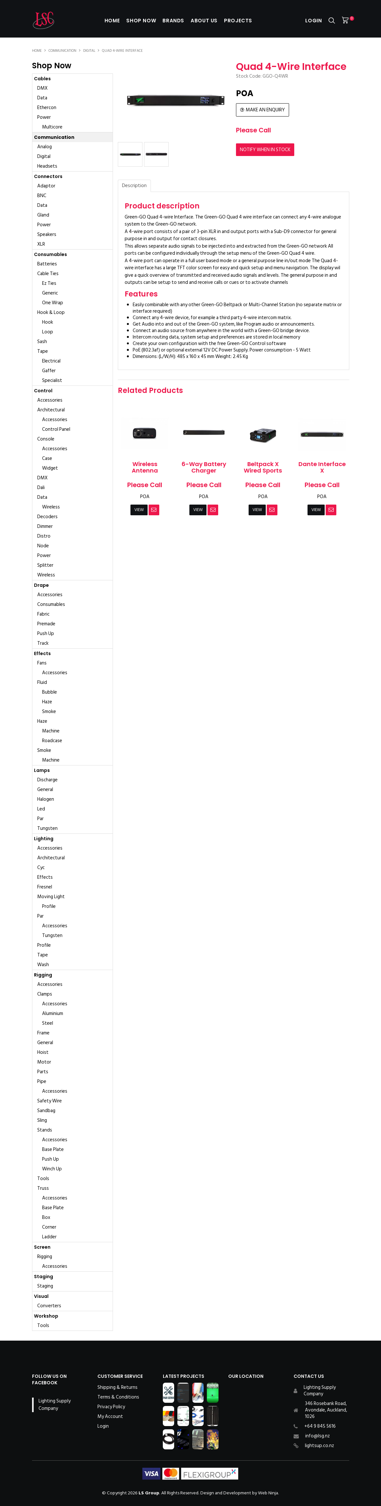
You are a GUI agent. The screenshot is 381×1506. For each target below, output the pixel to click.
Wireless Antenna (145, 467)
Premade (46, 624)
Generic (50, 293)
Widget (50, 468)
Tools (43, 1179)
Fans (42, 663)
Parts (42, 1072)
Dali (41, 488)
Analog (44, 147)
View (139, 510)
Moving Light (51, 897)
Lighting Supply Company (55, 1404)
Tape (42, 351)
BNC (41, 196)
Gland (43, 215)
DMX (42, 88)
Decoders (47, 517)
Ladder (49, 1237)
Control (43, 390)
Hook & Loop (51, 312)
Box (46, 1217)
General (45, 790)
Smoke (49, 712)
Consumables (50, 254)
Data (42, 98)
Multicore (52, 127)
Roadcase (52, 741)
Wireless (51, 507)
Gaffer (49, 371)
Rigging (43, 975)
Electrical (51, 361)
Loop (47, 332)
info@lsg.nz (317, 1436)
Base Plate (53, 1149)
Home (110, 20)
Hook (47, 322)
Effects (42, 653)
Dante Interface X (322, 467)
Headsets (47, 166)
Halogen (45, 799)
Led (41, 809)
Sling (42, 1120)
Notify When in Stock (265, 149)
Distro (43, 536)
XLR (41, 244)
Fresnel (44, 887)
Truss (43, 1188)
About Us (205, 20)
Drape (41, 585)
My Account (110, 1416)
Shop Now (140, 20)
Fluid (42, 682)
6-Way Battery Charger (204, 467)
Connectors (48, 176)
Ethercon (46, 108)
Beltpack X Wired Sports (263, 467)
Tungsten (47, 828)
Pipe (41, 1081)
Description (134, 186)
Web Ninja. (268, 1493)
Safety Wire (49, 1101)
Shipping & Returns (117, 1387)
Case (47, 458)
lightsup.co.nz (319, 1446)
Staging (43, 1276)
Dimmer (45, 526)
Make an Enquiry (265, 110)
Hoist (43, 1052)
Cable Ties (48, 274)
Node (43, 546)
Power (44, 117)
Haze (47, 702)
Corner (49, 1227)
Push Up (45, 634)
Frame (43, 1033)
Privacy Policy (111, 1407)
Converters (49, 1306)
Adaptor (46, 186)
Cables (42, 78)
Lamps (42, 770)
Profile (49, 906)
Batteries (47, 264)
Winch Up (52, 1169)
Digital (89, 51)
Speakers (46, 234)
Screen (42, 1247)
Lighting (43, 838)
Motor (44, 1062)
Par (40, 819)
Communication (62, 51)
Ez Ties (49, 283)
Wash (43, 965)
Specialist (52, 380)
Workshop (46, 1316)
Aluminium (52, 1014)
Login (313, 20)
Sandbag (46, 1111)
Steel (47, 1023)
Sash (42, 342)
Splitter (45, 565)
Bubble (49, 692)
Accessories (49, 400)
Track (43, 643)
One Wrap (52, 303)
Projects (239, 20)
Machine (51, 731)
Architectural (51, 410)
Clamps (44, 994)
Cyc (41, 868)
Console (45, 439)
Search (332, 20)
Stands (44, 1130)
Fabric (43, 614)
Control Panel (56, 429)
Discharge (47, 780)
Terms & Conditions (118, 1397)
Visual (41, 1296)
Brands (173, 20)
